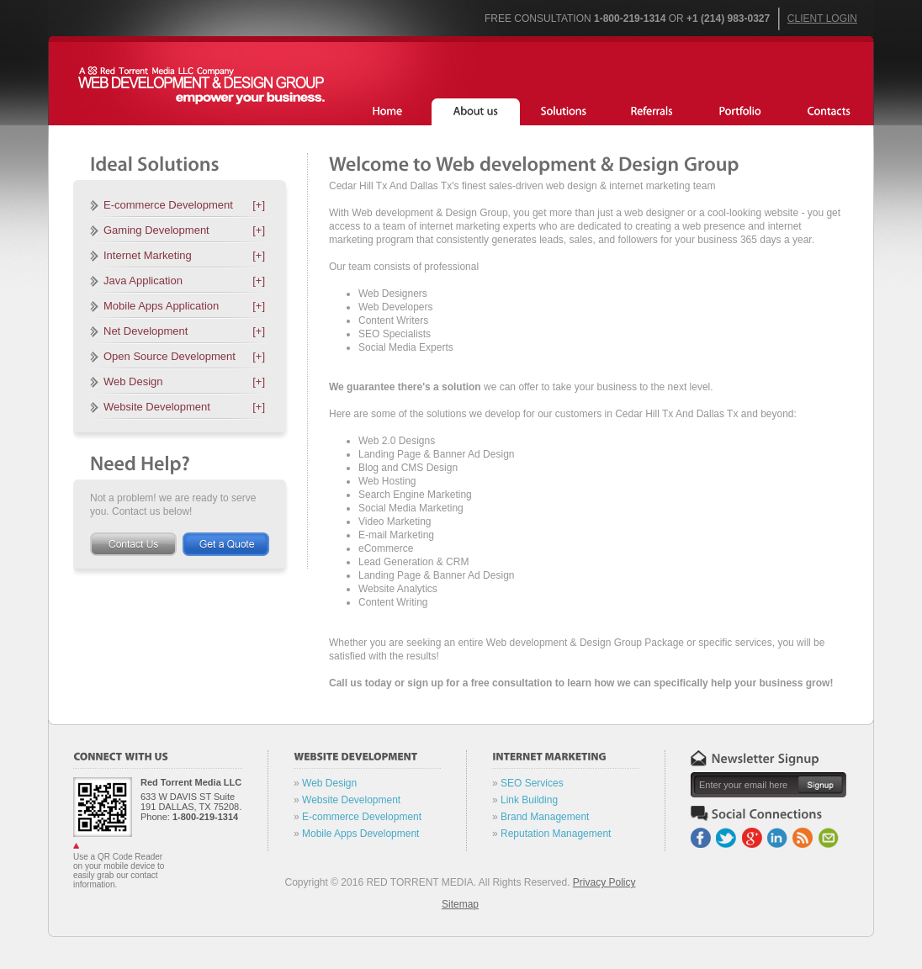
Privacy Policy (604, 882)
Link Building (529, 800)
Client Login (822, 18)
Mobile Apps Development (360, 833)
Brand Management (545, 817)
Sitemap (460, 904)
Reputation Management (556, 833)
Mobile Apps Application (184, 305)
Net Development (184, 331)
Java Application (184, 280)
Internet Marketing (184, 255)
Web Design (184, 381)
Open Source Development (184, 356)
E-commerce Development (184, 205)
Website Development (184, 406)
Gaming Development (184, 230)
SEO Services (532, 783)
